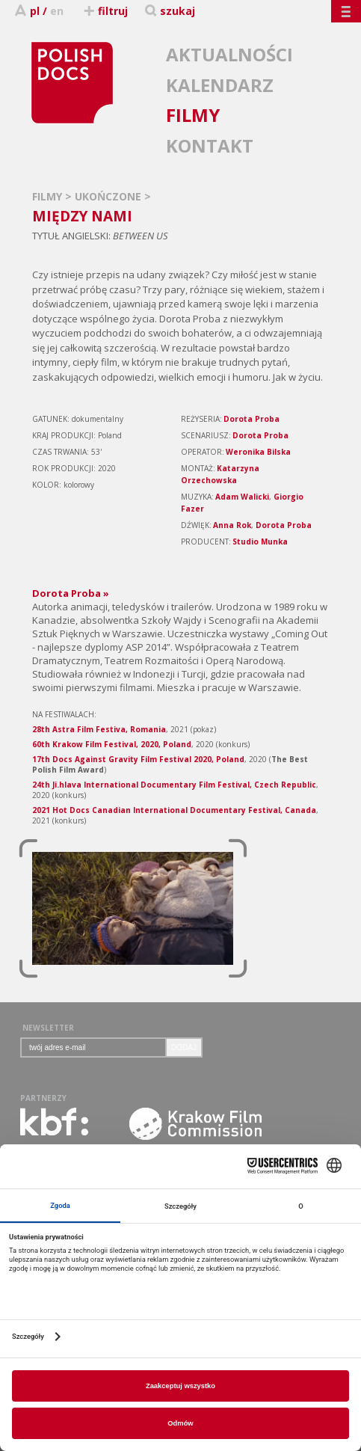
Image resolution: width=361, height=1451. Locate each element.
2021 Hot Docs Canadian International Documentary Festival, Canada (174, 810)
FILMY (193, 114)
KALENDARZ (220, 85)
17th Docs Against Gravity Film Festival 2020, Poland (138, 759)
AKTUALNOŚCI (229, 54)
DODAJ (184, 1047)
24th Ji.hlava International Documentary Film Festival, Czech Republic (174, 784)
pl (35, 11)
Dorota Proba (251, 419)
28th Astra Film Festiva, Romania (99, 729)
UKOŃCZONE (109, 196)
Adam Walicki (242, 496)
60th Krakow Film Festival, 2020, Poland (111, 744)
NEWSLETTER (48, 1027)
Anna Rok (232, 525)
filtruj (105, 11)
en (57, 11)
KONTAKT (209, 145)
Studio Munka (260, 541)
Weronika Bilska (258, 452)
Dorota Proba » (70, 593)
